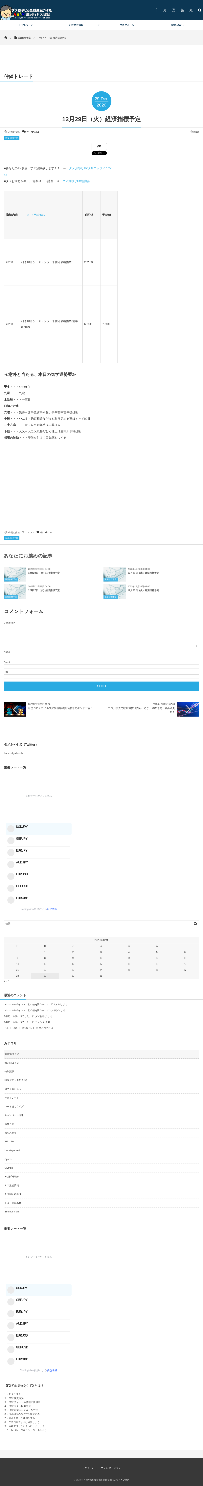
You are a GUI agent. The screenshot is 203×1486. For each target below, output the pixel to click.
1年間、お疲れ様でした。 (18, 1016)
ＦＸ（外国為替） (14, 1203)
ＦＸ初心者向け (13, 1194)
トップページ (25, 25)
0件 (27, 132)
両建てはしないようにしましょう (26, 1426)
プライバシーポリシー (112, 1468)
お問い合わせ (177, 25)
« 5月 (7, 981)
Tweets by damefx (13, 753)
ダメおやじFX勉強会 (76, 181)
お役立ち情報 (76, 25)
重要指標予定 (11, 138)
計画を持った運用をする (22, 1418)
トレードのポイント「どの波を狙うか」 (25, 1004)
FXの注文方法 (16, 1398)
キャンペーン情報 (14, 1115)
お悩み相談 (10, 1132)
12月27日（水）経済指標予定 (44, 593)
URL (6, 672)
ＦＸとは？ (15, 1394)
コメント (29, 532)
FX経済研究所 (12, 1176)
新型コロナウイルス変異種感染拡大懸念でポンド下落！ (60, 708)
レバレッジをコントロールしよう (29, 1430)
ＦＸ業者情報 (12, 1185)
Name (7, 652)
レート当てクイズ (14, 1106)
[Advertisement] (101, 487)
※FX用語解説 (36, 215)
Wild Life (9, 1141)
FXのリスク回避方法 (20, 1406)
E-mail (7, 662)
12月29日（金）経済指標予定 (44, 576)
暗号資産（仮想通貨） (16, 1080)
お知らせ (9, 1124)
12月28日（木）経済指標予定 (143, 576)
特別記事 (9, 1071)
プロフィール (127, 25)
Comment (8, 623)
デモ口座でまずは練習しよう (24, 1422)
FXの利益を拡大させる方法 (23, 1410)
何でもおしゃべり (14, 1089)
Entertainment (12, 1211)
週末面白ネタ (12, 1062)
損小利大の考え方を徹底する (24, 1414)
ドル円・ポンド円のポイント (19, 1028)
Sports (8, 1159)
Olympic (9, 1168)
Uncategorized (12, 1150)
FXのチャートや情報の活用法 (24, 1402)
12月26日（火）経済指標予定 (143, 593)
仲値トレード (12, 1097)
